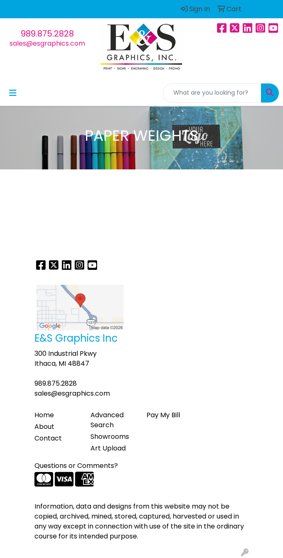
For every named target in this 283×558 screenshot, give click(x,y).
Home (44, 415)
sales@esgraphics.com (47, 43)
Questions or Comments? (76, 465)
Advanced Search (107, 420)
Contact (48, 438)
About (44, 426)
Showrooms (109, 436)
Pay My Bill (163, 415)
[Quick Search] (212, 93)
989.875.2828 (47, 33)
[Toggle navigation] (13, 93)
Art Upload (108, 448)
